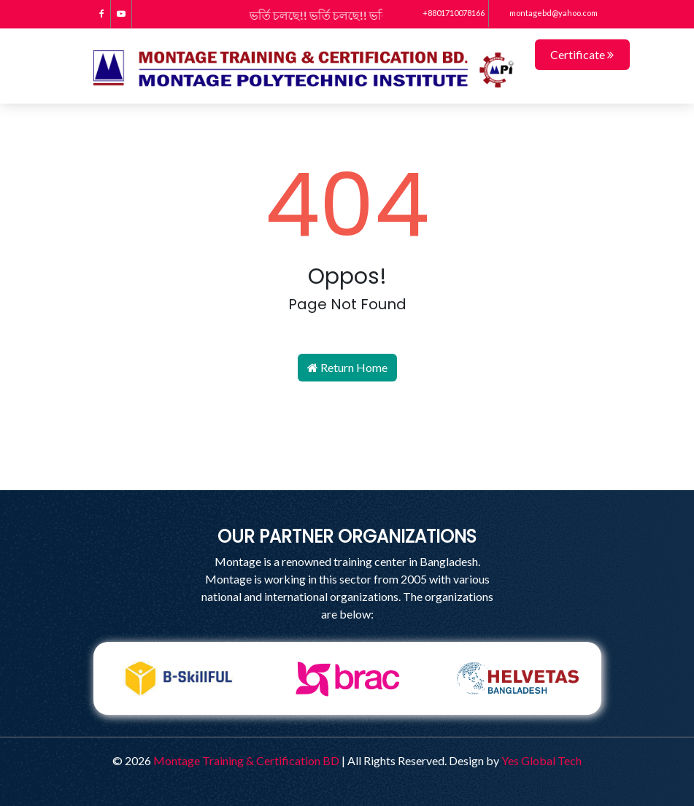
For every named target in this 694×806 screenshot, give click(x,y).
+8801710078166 (447, 13)
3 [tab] (358, 725)
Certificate (582, 54)
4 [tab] (380, 725)
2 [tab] (336, 725)
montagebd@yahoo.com (545, 13)
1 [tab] (314, 725)
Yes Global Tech (541, 760)
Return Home (347, 367)
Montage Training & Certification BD (246, 760)
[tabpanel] (178, 678)
